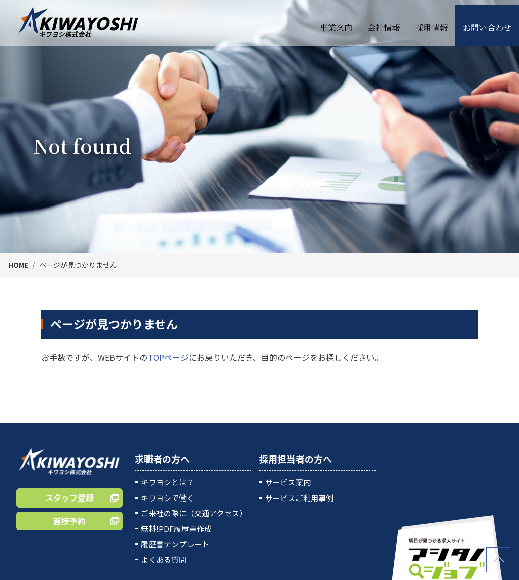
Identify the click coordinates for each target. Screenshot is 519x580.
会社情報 (383, 22)
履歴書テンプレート (175, 543)
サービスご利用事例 (299, 497)
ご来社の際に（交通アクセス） (194, 513)
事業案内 (336, 22)
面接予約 (69, 521)
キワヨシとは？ (167, 482)
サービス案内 (288, 482)
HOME (18, 265)
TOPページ (168, 357)
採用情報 (431, 22)
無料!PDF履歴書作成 (176, 528)
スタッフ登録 (69, 497)
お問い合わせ (487, 22)
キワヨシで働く (167, 497)
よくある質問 (164, 559)
